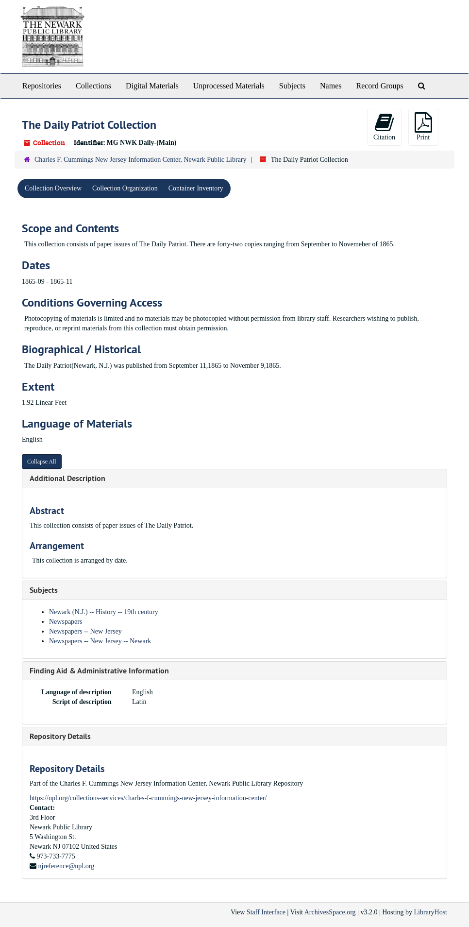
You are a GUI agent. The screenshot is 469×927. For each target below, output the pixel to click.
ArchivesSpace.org (330, 912)
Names (330, 86)
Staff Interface (266, 912)
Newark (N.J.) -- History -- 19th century (103, 612)
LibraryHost (430, 912)
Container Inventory (195, 188)
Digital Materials (152, 86)
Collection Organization (125, 188)
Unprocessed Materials (229, 86)
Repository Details (60, 736)
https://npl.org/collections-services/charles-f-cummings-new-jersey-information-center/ (148, 798)
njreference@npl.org (66, 866)
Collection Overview (53, 188)
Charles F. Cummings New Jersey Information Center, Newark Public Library (140, 159)
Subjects (292, 86)
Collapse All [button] (41, 461)
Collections (93, 86)
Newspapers (65, 621)
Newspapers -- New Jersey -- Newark (100, 641)
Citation (384, 126)
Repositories (41, 86)
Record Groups (379, 86)
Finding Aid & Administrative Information (99, 671)
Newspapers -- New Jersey (85, 631)
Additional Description (67, 478)
